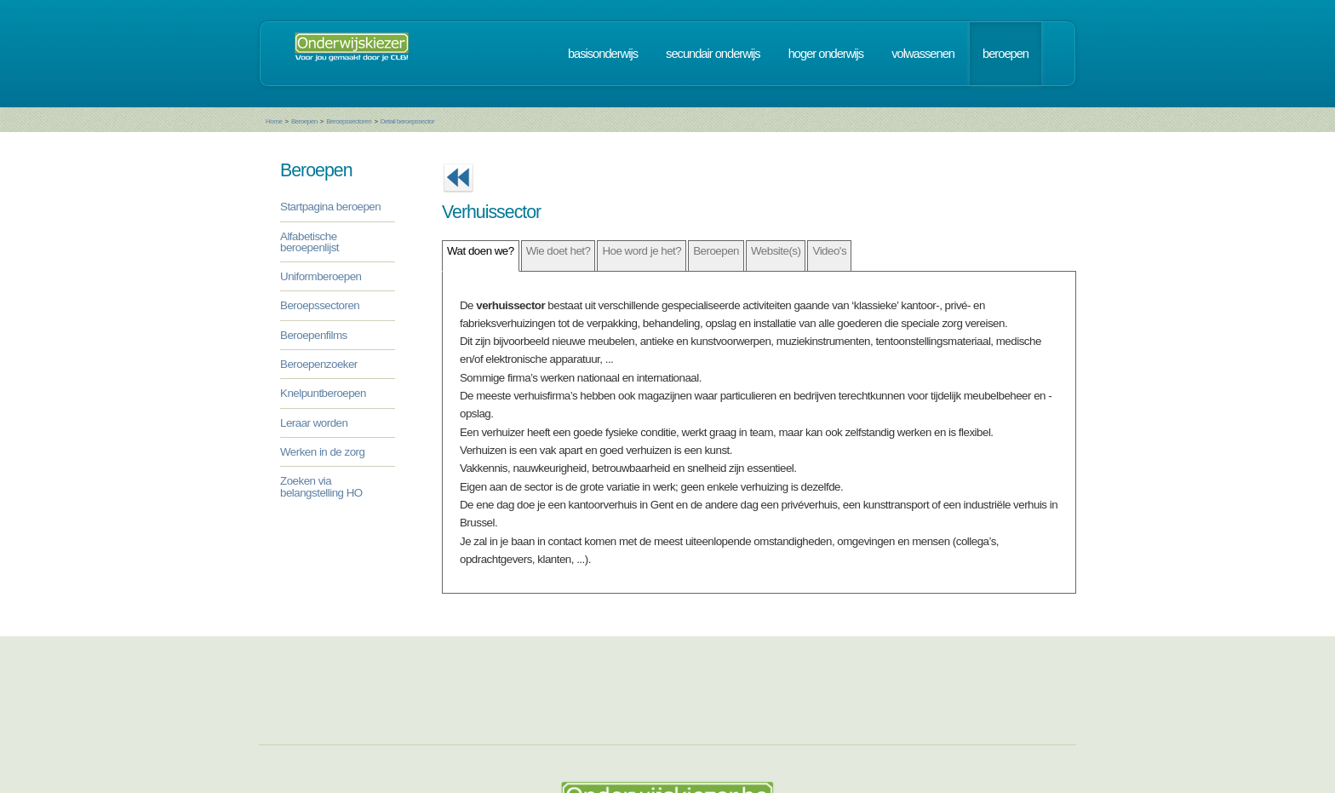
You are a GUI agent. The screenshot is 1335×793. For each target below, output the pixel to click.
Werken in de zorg (322, 451)
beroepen (1005, 53)
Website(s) (775, 250)
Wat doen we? (480, 250)
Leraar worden (313, 423)
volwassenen (922, 53)
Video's (829, 250)
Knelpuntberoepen (323, 393)
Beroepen (304, 121)
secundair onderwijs (713, 53)
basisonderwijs (603, 53)
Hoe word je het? (641, 250)
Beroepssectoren (348, 121)
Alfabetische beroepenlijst (309, 242)
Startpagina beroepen (330, 206)
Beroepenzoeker (319, 364)
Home (274, 121)
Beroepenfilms (313, 335)
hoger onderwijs (825, 53)
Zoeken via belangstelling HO (321, 486)
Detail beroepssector (407, 121)
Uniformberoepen (320, 276)
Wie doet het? (558, 250)
